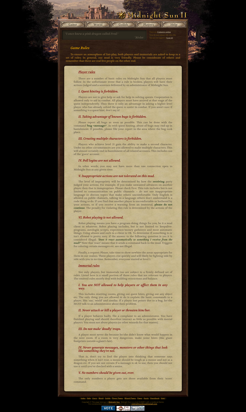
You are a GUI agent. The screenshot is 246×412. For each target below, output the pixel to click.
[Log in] (169, 38)
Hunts (146, 398)
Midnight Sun (114, 402)
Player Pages (117, 398)
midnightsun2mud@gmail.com (144, 404)
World (98, 25)
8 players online (164, 32)
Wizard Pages (130, 398)
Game (72, 25)
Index (83, 398)
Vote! (163, 398)
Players (148, 25)
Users (94, 398)
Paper (139, 398)
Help (173, 25)
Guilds (123, 25)
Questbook (154, 398)
